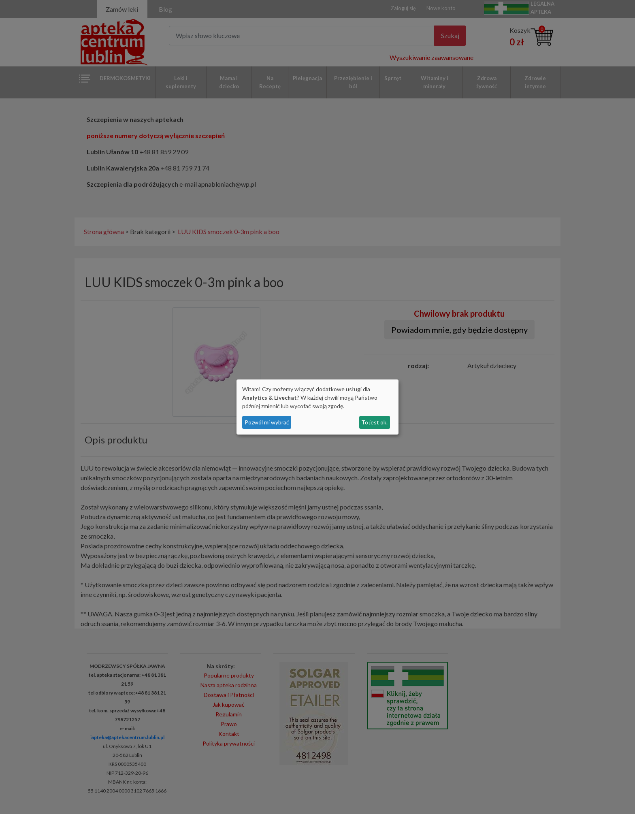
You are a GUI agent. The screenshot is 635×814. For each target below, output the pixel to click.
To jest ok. (374, 422)
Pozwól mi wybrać (267, 422)
